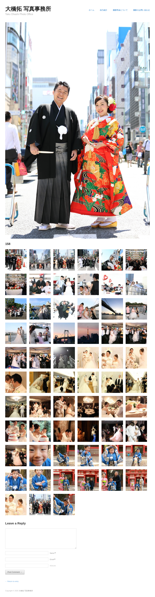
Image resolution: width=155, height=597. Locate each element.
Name (53, 553)
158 (7, 244)
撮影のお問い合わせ (141, 10)
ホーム (89, 10)
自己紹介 (101, 10)
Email (52, 559)
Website (53, 566)
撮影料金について (119, 10)
